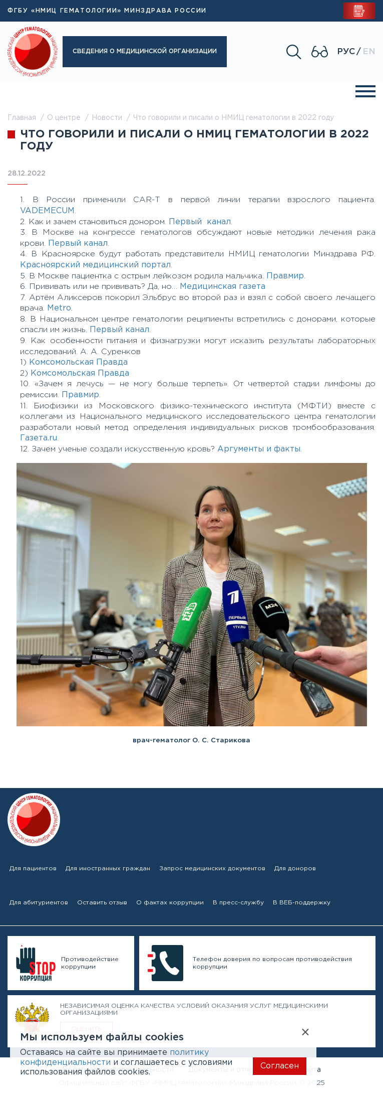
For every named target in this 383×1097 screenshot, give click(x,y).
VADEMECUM (47, 211)
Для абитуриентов (39, 902)
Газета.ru (38, 438)
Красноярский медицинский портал (95, 265)
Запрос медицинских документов (212, 868)
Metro (59, 308)
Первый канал (200, 222)
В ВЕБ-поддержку (301, 902)
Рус (346, 52)
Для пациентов (33, 868)
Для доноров (295, 868)
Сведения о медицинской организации (145, 51)
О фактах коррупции (170, 902)
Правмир (285, 276)
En (368, 52)
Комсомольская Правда (78, 362)
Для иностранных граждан (108, 868)
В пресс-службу (238, 902)
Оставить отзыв (102, 902)
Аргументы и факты (258, 449)
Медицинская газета (222, 286)
